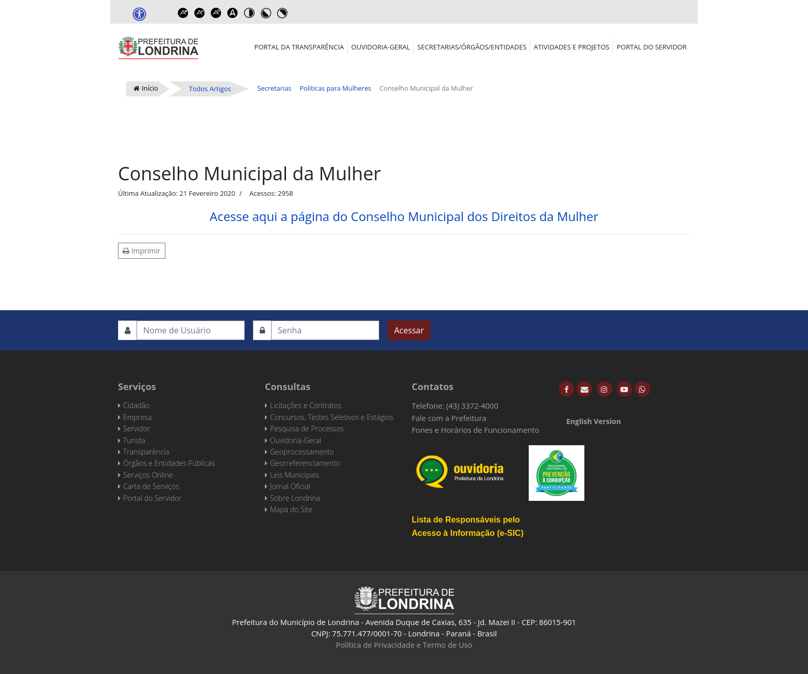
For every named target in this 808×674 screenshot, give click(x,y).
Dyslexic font (232, 13)
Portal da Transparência (299, 47)
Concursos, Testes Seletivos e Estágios (331, 417)
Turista (134, 440)
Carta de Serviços (151, 486)
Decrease (199, 13)
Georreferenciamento (305, 463)
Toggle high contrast (249, 13)
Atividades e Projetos (572, 47)
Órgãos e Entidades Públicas (169, 463)
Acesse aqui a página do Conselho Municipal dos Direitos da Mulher (404, 216)
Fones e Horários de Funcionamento (476, 430)
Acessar (409, 330)
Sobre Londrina (295, 498)
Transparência (146, 452)
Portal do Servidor (652, 47)
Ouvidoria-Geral (380, 47)
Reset (216, 13)
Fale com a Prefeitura (449, 418)
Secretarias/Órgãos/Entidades (472, 47)
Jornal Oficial (290, 486)
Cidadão (136, 405)
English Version (593, 421)
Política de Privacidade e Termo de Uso (404, 644)
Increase (183, 13)
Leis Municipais (294, 475)
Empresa (137, 417)
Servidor (136, 428)
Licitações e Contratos (305, 405)
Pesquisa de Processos (307, 428)
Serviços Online (148, 475)
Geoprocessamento (302, 452)
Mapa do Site (291, 509)
